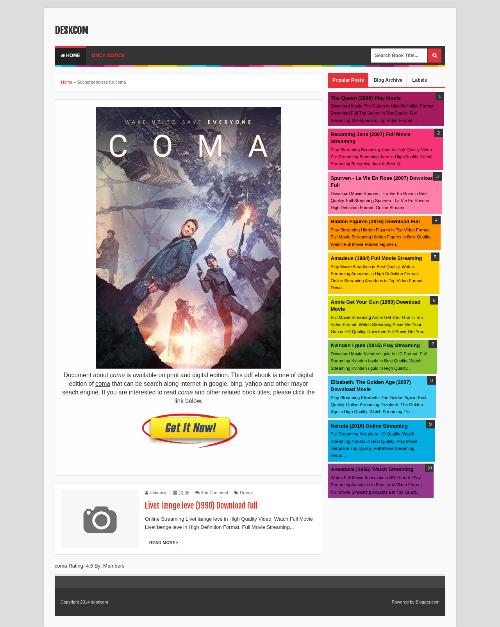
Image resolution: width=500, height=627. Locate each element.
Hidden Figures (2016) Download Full (375, 221)
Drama (246, 492)
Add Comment (214, 492)
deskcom (71, 30)
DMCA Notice (108, 55)
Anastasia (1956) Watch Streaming (372, 469)
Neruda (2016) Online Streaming (369, 426)
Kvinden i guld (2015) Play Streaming (375, 345)
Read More (163, 542)
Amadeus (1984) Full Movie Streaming (376, 258)
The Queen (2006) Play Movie (366, 98)
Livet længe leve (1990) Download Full (201, 506)
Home (70, 55)
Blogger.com (427, 602)
